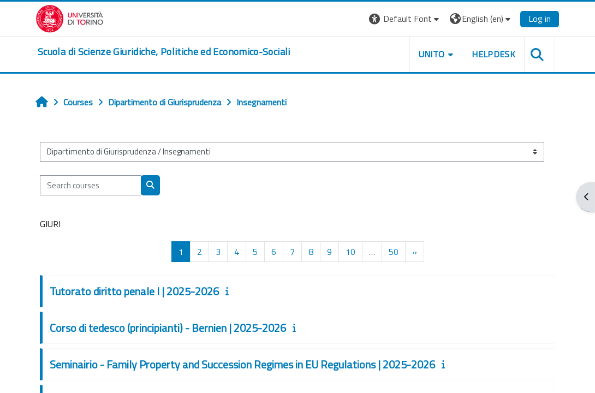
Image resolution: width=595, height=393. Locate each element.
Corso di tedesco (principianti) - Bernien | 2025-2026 (168, 327)
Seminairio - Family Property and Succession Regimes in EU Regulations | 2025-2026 (242, 364)
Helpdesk (493, 54)
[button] (405, 18)
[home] (164, 52)
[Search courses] (90, 185)
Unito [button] (432, 54)
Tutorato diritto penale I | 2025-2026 (134, 291)
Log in (539, 18)
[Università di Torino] (69, 17)
